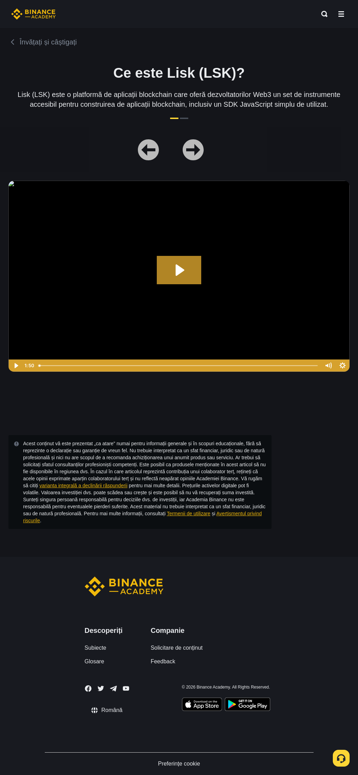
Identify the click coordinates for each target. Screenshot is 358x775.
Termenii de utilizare (189, 513)
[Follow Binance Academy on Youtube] (125, 688)
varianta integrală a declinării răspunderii (83, 485)
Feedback (162, 661)
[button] (341, 14)
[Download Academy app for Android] (247, 705)
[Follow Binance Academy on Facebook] (88, 688)
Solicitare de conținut (176, 648)
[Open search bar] (322, 14)
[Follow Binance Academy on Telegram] (113, 688)
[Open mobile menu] (341, 14)
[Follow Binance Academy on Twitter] (100, 688)
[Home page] (33, 14)
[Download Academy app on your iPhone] (202, 705)
